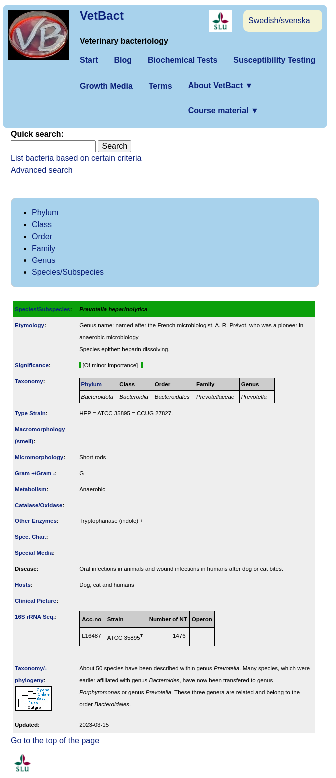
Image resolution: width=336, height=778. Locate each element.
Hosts (23, 585)
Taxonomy (29, 381)
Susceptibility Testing (274, 60)
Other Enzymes (36, 521)
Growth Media (106, 86)
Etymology (29, 325)
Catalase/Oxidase (38, 505)
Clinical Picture (35, 601)
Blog (123, 60)
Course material (223, 110)
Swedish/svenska (279, 20)
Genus (43, 260)
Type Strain (30, 413)
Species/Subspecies (68, 272)
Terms (160, 86)
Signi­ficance (32, 365)
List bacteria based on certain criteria (76, 158)
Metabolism (30, 489)
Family (43, 248)
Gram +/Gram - (35, 473)
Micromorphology (39, 457)
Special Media (34, 553)
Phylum (45, 212)
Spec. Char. (30, 537)
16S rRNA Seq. (35, 617)
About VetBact (220, 85)
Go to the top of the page (55, 740)
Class (42, 224)
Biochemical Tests (182, 60)
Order (42, 236)
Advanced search (42, 170)
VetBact (102, 15)
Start (89, 60)
